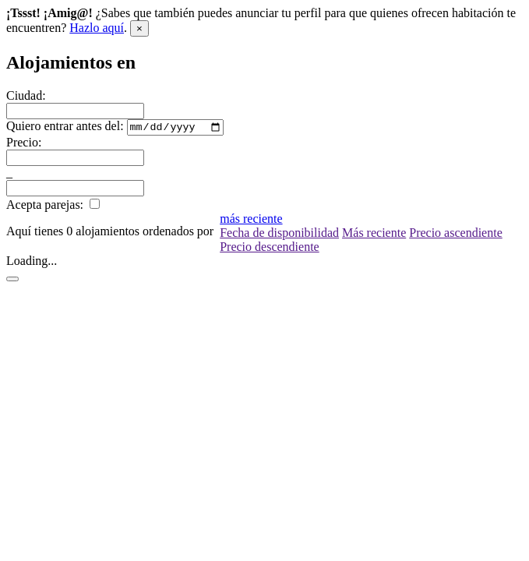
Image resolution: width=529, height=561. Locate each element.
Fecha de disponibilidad (279, 235)
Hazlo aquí (96, 27)
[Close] (139, 28)
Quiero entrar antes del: (65, 128)
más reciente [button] (251, 221)
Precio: (23, 144)
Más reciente (374, 235)
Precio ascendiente (456, 235)
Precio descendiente (269, 249)
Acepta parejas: (44, 206)
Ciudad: (26, 95)
